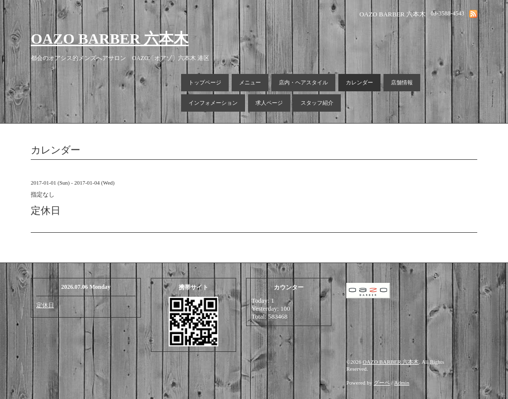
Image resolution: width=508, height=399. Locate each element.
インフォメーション (213, 103)
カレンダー (359, 82)
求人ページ (269, 103)
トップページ (205, 82)
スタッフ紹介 (317, 103)
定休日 (45, 305)
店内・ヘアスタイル (303, 82)
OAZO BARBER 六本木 (110, 38)
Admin (402, 383)
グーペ (382, 383)
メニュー (250, 82)
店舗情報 (402, 82)
